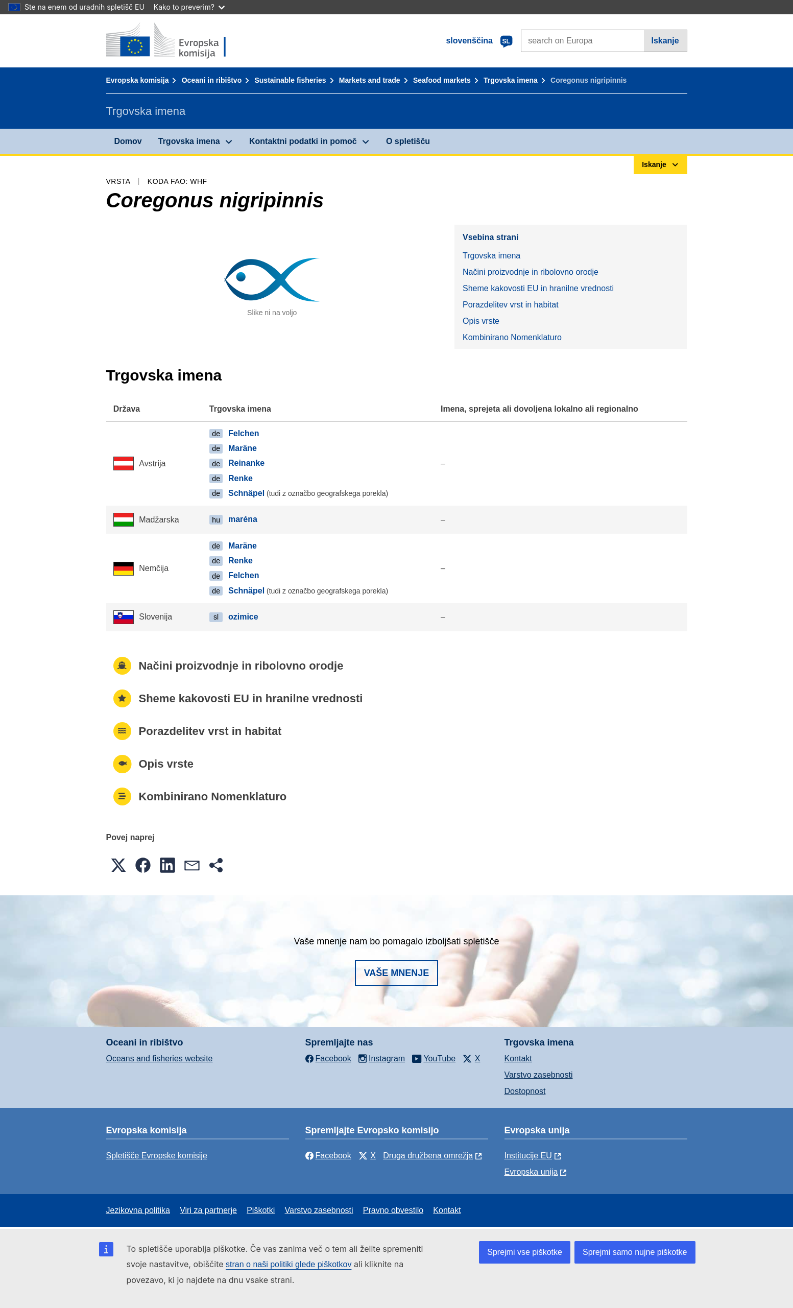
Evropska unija (531, 1172)
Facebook (328, 1155)
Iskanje (665, 40)
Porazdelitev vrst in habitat (511, 304)
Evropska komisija (137, 80)
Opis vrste (481, 321)
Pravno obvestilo (393, 1210)
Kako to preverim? (189, 7)
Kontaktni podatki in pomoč (303, 141)
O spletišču (408, 141)
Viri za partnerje (208, 1210)
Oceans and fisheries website (159, 1058)
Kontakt (518, 1058)
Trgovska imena (511, 80)
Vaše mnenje (396, 973)
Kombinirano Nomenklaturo (512, 337)
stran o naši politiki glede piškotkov (288, 1264)
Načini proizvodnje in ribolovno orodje (530, 272)
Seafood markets (442, 80)
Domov (128, 141)
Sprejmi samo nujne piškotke (635, 1252)
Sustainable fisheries (290, 80)
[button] (118, 865)
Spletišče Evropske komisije (156, 1155)
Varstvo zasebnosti (538, 1075)
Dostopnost (525, 1091)
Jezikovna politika (138, 1210)
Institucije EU (528, 1155)
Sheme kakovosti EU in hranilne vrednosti (538, 288)
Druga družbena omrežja (428, 1155)
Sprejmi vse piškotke (524, 1252)
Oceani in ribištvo (212, 80)
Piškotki (261, 1210)
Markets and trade (369, 80)
